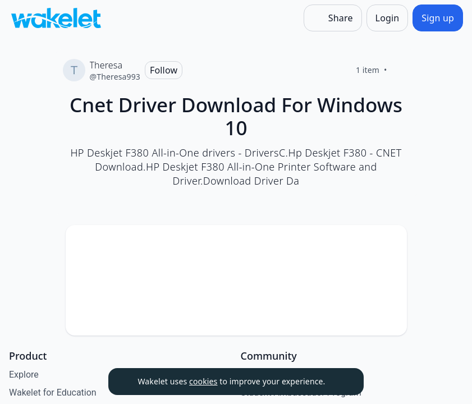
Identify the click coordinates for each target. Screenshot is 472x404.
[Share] (333, 17)
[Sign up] (438, 17)
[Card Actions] (389, 243)
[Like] (401, 70)
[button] (389, 244)
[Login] (387, 17)
